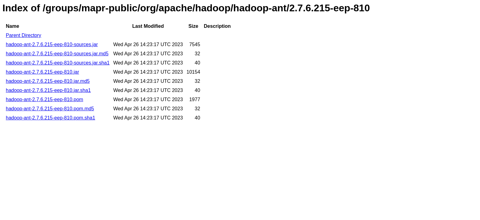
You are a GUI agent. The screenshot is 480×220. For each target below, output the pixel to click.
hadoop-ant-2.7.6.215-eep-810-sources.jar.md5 (57, 53)
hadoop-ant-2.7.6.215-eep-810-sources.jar (52, 44)
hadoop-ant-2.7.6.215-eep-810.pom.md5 (50, 108)
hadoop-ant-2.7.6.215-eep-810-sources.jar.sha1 (58, 62)
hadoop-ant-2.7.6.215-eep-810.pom (44, 99)
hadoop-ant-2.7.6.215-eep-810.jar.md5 (48, 81)
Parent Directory (23, 35)
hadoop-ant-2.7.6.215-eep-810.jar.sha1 (48, 90)
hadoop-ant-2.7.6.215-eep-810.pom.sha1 (50, 117)
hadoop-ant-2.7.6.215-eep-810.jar (42, 72)
